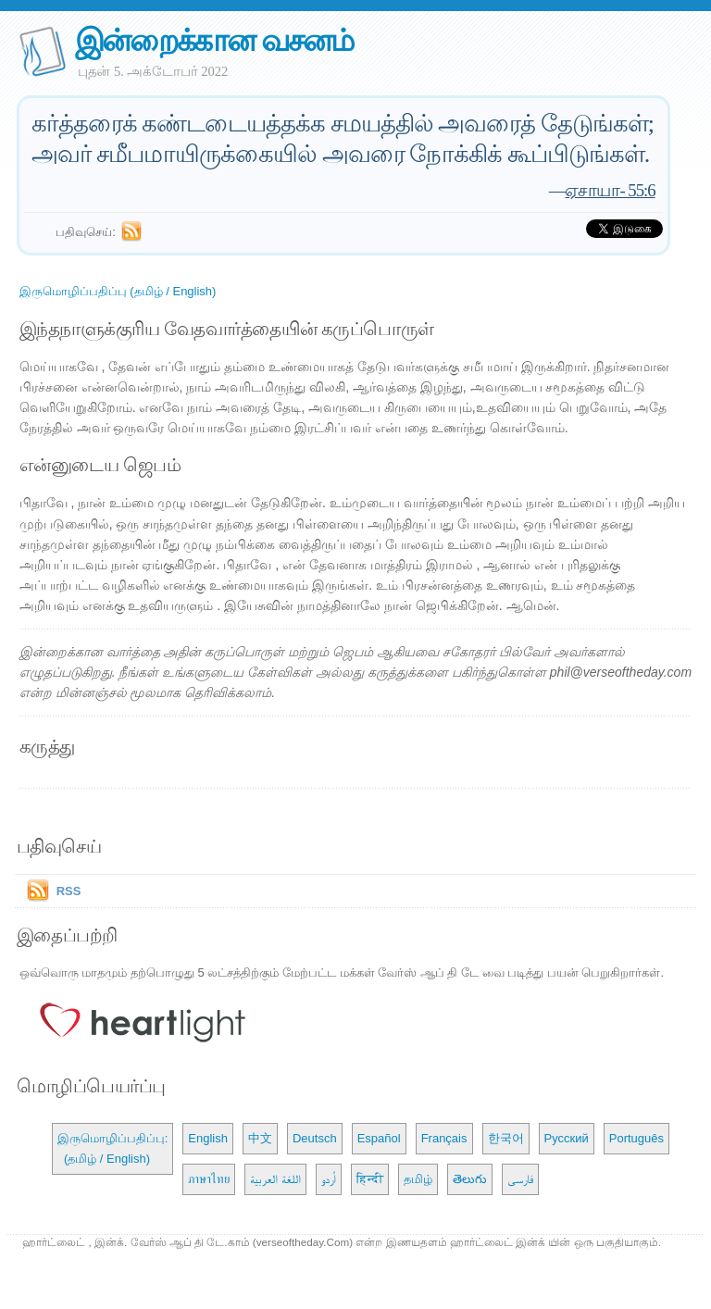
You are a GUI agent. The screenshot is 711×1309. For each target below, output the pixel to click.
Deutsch (315, 1138)
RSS (68, 891)
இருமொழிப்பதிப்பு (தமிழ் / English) (118, 291)
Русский (566, 1138)
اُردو (328, 1179)
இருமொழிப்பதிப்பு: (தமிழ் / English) (112, 1148)
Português (636, 1138)
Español (379, 1138)
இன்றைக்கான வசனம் (214, 40)
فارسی (520, 1179)
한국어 (506, 1138)
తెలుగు (470, 1179)
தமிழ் (418, 1179)
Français (444, 1138)
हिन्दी (369, 1179)
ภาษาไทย (209, 1179)
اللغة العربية (275, 1179)
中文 (260, 1138)
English (208, 1138)
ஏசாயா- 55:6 (610, 190)
